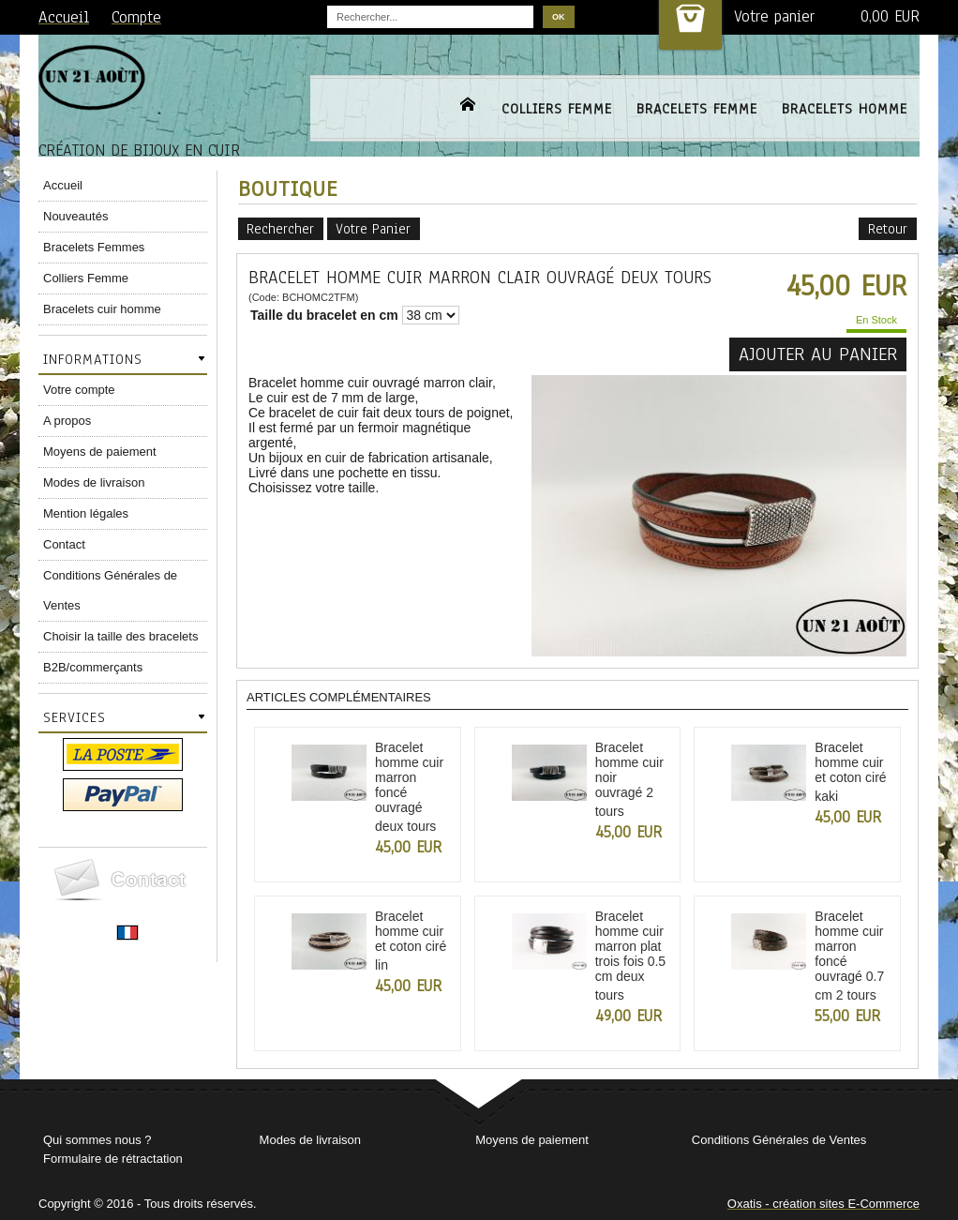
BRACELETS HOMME (844, 108)
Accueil (62, 185)
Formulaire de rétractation (113, 1159)
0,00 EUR (890, 16)
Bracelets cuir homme (102, 309)
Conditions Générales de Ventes (110, 590)
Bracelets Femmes (93, 247)
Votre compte (79, 390)
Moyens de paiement (100, 451)
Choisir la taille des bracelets (120, 636)
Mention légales (85, 513)
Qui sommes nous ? (97, 1140)
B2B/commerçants (92, 667)
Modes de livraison (93, 482)
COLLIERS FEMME (556, 108)
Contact (64, 544)
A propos (67, 421)
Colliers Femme (85, 278)
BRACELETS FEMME (696, 108)
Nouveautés (75, 216)
